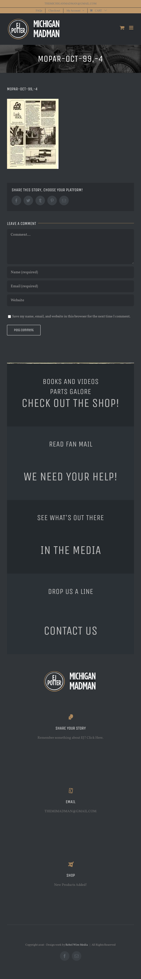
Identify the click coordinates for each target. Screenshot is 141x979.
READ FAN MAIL (70, 444)
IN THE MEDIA (70, 550)
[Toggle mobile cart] (122, 27)
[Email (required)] (70, 286)
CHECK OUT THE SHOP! (70, 403)
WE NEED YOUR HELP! (70, 476)
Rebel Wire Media (76, 945)
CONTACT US (70, 631)
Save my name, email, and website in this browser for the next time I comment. (71, 316)
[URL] (70, 300)
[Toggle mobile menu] (131, 27)
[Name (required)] (70, 272)
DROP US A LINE (70, 591)
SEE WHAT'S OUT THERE (70, 517)
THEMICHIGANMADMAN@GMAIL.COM (70, 4)
